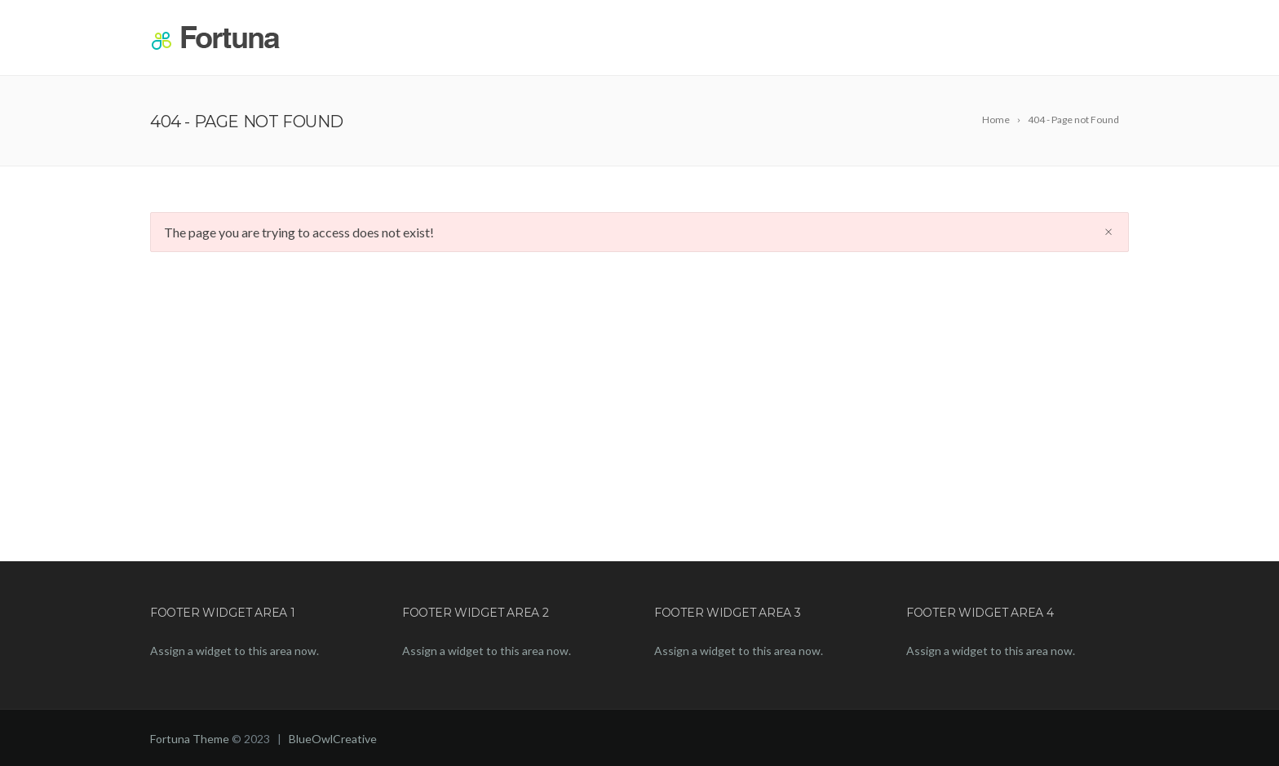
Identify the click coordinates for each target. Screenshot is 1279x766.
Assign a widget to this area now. (234, 651)
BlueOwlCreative (333, 739)
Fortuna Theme (189, 739)
